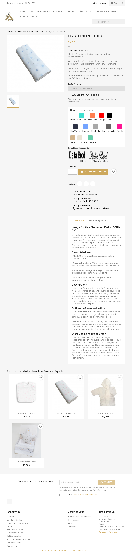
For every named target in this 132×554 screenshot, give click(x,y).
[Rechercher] (108, 21)
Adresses (72, 526)
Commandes (73, 520)
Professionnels (28, 16)
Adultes (70, 11)
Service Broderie (106, 11)
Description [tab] (79, 220)
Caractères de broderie (78, 148)
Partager (79, 183)
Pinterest (92, 183)
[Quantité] (71, 172)
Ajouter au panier (93, 171)
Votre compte (76, 512)
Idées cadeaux (86, 11)
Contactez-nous (14, 542)
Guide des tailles (14, 536)
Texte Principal (74, 84)
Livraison (10, 516)
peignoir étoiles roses (105, 413)
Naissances (43, 11)
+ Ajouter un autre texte (85, 95)
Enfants (57, 11)
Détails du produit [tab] (98, 220)
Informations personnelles (79, 516)
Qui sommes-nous (15, 532)
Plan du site (12, 546)
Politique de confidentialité (18, 539)
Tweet (86, 183)
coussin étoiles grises (26, 462)
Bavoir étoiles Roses (26, 413)
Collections (26, 11)
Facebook (9, 501)
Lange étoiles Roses (66, 413)
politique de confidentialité (85, 494)
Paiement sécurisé (15, 529)
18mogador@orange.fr (108, 532)
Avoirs (70, 523)
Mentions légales (14, 520)
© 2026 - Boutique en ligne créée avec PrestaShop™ (66, 550)
